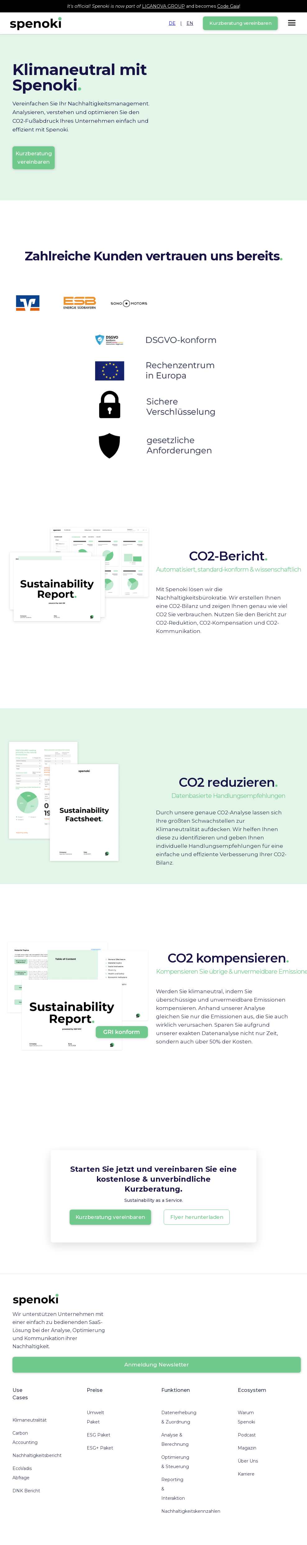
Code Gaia (228, 6)
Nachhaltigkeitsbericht (37, 1455)
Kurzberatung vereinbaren (240, 23)
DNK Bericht (26, 1491)
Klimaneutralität (29, 1420)
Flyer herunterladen (196, 1217)
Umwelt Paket (95, 1417)
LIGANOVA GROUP (163, 6)
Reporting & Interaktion (173, 1489)
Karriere (246, 1474)
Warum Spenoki (246, 1417)
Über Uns (248, 1461)
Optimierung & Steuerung (175, 1461)
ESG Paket (98, 1435)
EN (189, 23)
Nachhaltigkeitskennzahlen (190, 1511)
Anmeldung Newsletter (156, 1364)
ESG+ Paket (100, 1448)
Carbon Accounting (25, 1437)
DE (172, 23)
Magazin (247, 1448)
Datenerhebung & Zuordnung (178, 1417)
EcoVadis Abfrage (22, 1473)
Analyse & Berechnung (175, 1439)
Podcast (247, 1435)
